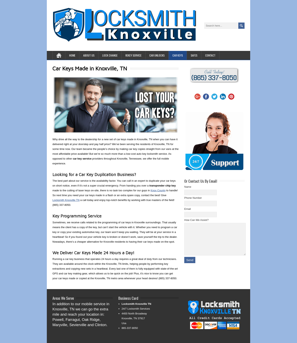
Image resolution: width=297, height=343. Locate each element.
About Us (88, 55)
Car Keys (177, 55)
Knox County (158, 190)
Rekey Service (133, 55)
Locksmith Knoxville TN (66, 200)
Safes (194, 55)
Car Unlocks (157, 55)
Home (72, 55)
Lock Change (110, 55)
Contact (210, 55)
